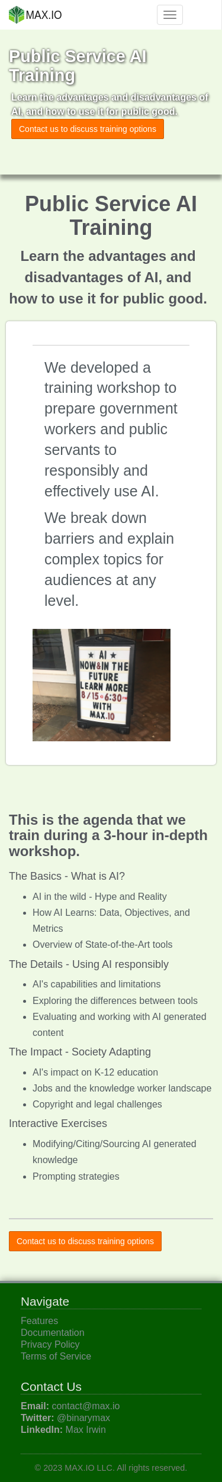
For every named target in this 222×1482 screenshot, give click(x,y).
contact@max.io (86, 1406)
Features (39, 1321)
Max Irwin (86, 1430)
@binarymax (83, 1418)
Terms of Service (56, 1356)
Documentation (53, 1333)
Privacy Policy (50, 1344)
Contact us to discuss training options (87, 129)
